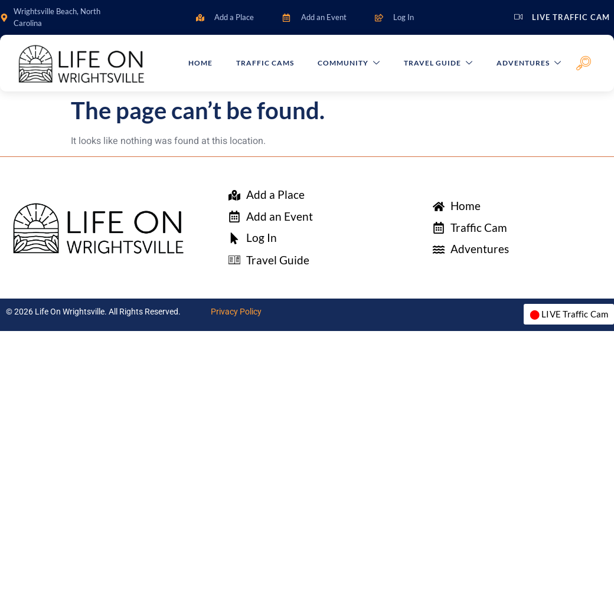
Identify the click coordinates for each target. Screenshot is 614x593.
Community (349, 63)
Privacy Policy (236, 311)
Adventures (528, 63)
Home (201, 62)
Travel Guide (438, 63)
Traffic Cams (266, 62)
